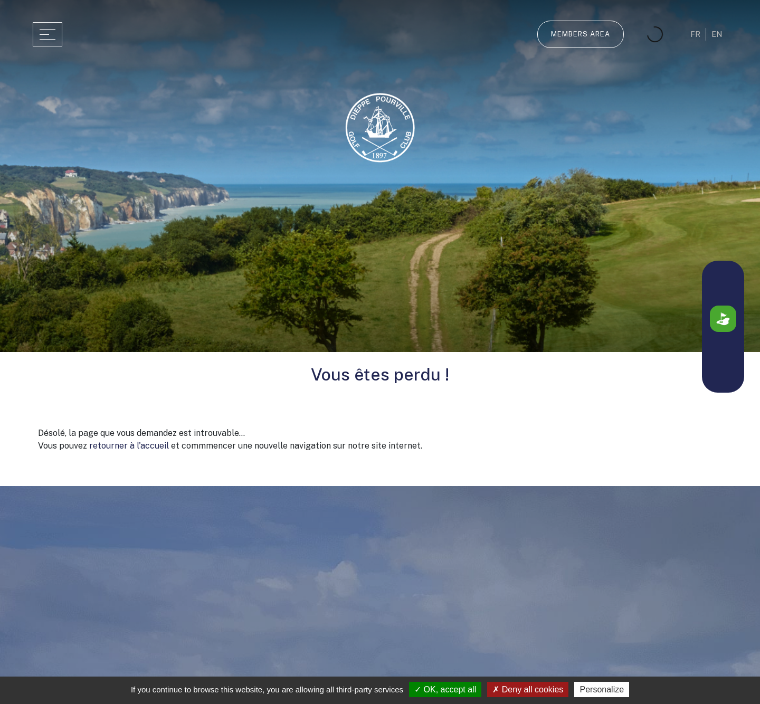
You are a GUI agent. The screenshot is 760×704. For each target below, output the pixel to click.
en (716, 34)
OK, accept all (445, 689)
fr (695, 34)
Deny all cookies (527, 689)
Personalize (602, 689)
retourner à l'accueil (129, 446)
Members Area (580, 34)
